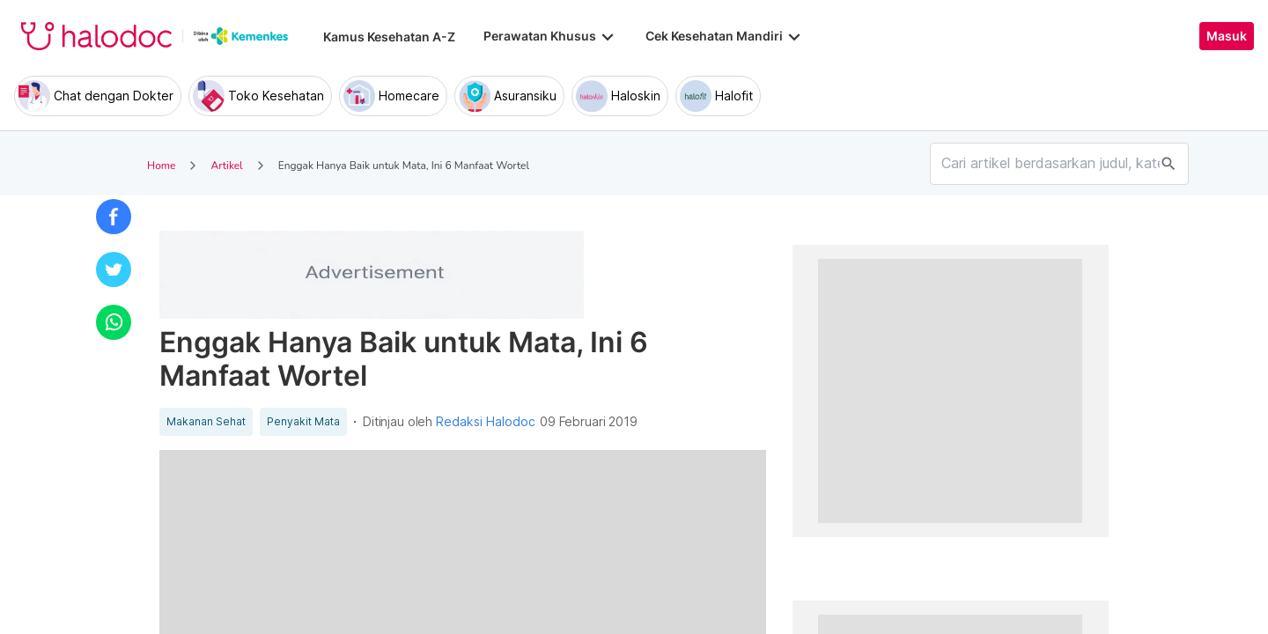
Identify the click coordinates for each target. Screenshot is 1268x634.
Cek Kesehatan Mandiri (724, 36)
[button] (113, 216)
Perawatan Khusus (550, 36)
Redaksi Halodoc (485, 422)
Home (161, 165)
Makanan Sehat (206, 422)
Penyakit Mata (303, 422)
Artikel (226, 165)
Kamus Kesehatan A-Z (389, 36)
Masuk (1226, 36)
